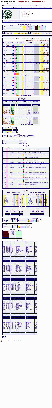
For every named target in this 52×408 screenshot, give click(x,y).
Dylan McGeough (6, 123)
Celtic (11, 33)
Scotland (25, 3)
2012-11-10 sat (44, 50)
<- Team (4, 5)
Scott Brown (5, 119)
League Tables (26, 190)
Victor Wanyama (6, 107)
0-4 (27, 33)
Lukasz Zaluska (6, 120)
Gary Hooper (5, 111)
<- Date (10, 5)
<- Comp (17, 5)
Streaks (12, 218)
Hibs (29, 3)
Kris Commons (6, 109)
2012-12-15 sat (47, 63)
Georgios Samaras (6, 118)
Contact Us (7, 340)
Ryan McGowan (7, 47)
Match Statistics (12, 229)
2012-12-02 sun (47, 45)
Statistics (21, 3)
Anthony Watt (5, 122)
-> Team (37, 5)
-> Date (30, 5)
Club (4, 3)
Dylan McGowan (7, 63)
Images (7, 3)
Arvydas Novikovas (7, 93)
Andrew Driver (8, 82)
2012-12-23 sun (47, 69)
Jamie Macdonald (7, 45)
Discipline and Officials (14, 138)
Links (34, 3)
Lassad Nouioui (6, 112)
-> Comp (23, 5)
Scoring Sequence (10, 126)
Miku (4, 121)
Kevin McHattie (7, 50)
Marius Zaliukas (7, 58)
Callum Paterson (7, 61)
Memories (14, 3)
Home (2, 3)
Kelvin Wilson (5, 108)
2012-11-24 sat (44, 45)
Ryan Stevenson (7, 66)
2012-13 (8, 33)
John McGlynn (4, 26)
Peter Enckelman (7, 85)
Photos (10, 3)
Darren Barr (7, 55)
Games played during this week (19, 240)
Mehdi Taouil (7, 80)
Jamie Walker (8, 71)
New (31, 3)
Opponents (21, 97)
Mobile (18, 3)
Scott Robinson (7, 77)
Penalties (18, 134)
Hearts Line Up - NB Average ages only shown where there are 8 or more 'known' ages (26, 38)
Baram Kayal (5, 110)
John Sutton (7, 88)
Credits (11, 340)
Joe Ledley (5, 113)
